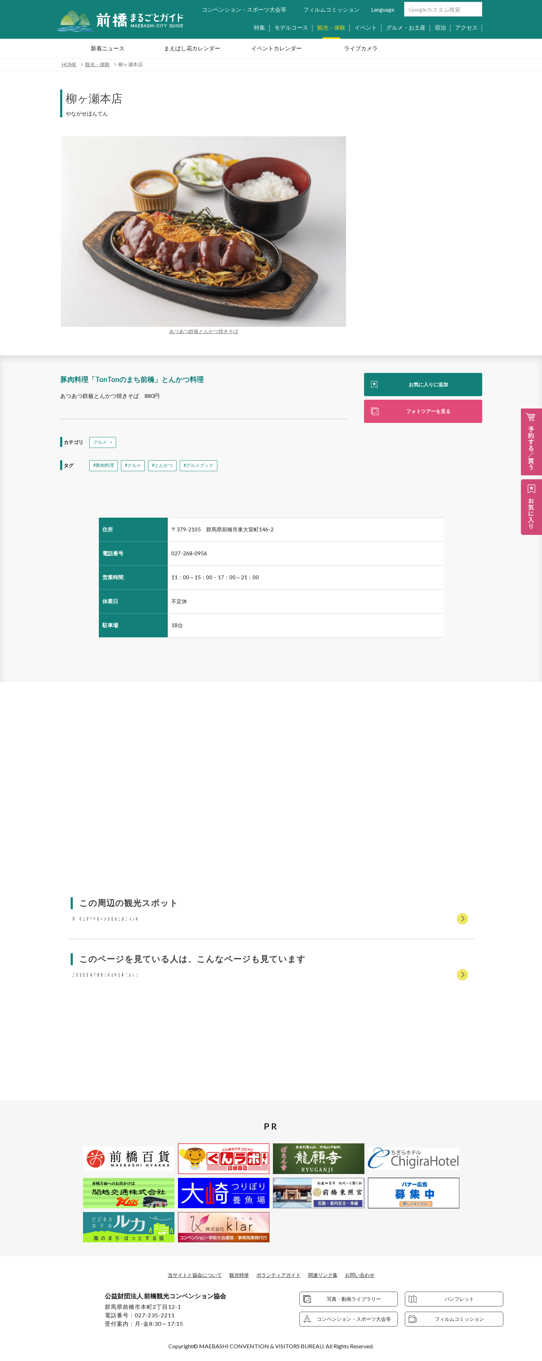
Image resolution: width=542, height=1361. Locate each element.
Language (382, 9)
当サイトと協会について (186, 1274)
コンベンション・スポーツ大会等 (244, 9)
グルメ (100, 443)
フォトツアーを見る (428, 412)
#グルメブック (205, 467)
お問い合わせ (370, 1274)
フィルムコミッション (331, 9)
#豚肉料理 (104, 467)
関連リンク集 (329, 1274)
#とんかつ (166, 467)
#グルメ (135, 467)
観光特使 (235, 1274)
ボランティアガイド (279, 1274)
